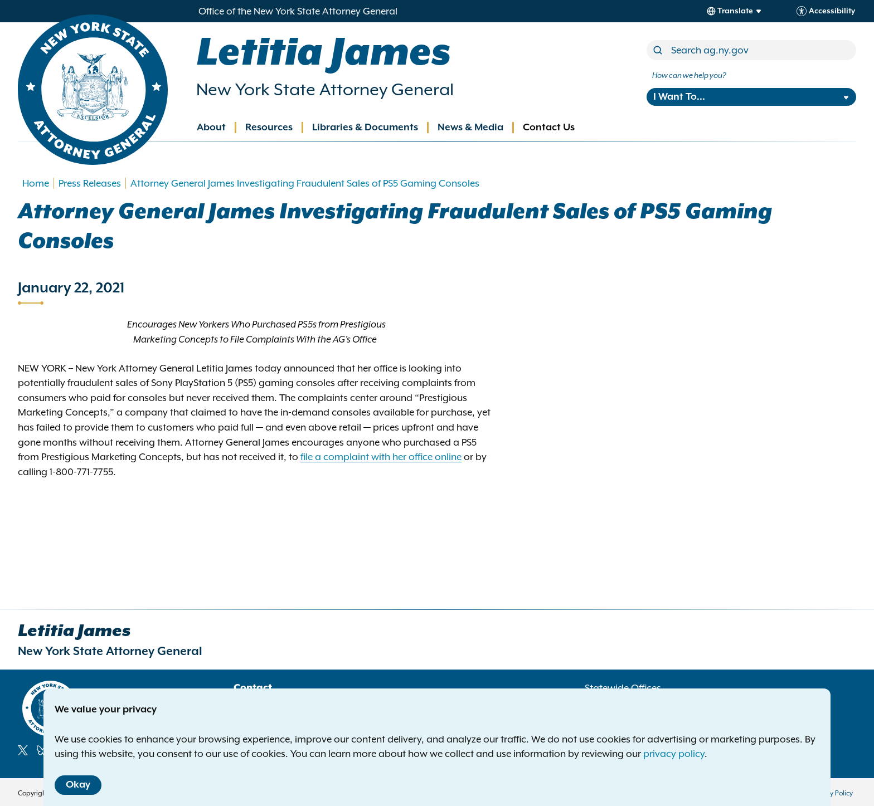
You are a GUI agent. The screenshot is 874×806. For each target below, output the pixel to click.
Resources (269, 127)
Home (35, 183)
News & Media (470, 127)
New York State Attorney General (325, 89)
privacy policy (674, 753)
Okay (78, 784)
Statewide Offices (623, 687)
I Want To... (679, 96)
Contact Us (549, 127)
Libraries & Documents (365, 127)
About (211, 127)
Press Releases (90, 183)
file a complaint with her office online (381, 456)
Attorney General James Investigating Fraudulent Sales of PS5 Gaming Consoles (306, 183)
